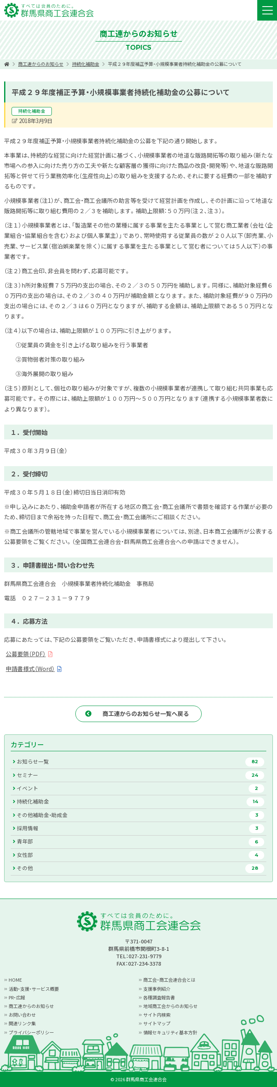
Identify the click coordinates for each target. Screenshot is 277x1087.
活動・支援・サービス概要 (34, 988)
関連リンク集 (22, 1023)
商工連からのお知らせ (40, 63)
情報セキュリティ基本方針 (170, 1032)
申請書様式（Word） (30, 668)
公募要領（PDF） (26, 654)
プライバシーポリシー (31, 1032)
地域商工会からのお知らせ (170, 1006)
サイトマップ (156, 1023)
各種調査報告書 (159, 997)
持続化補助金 (85, 63)
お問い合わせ (22, 1014)
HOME (15, 979)
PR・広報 (17, 997)
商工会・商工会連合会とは (169, 979)
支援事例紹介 (156, 988)
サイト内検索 (156, 1014)
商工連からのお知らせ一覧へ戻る (145, 713)
